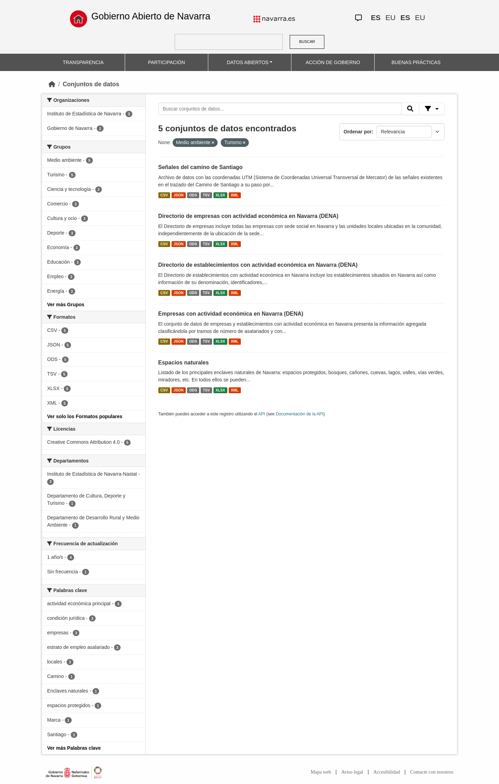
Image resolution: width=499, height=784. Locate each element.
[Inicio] (52, 84)
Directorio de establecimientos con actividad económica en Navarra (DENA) (258, 265)
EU (390, 17)
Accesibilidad (386, 772)
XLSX (220, 195)
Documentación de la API (300, 414)
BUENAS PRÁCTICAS (416, 62)
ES (375, 17)
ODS (193, 195)
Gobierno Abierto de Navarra (150, 16)
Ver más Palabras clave (74, 748)
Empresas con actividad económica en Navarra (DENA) (231, 314)
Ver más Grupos (65, 304)
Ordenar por (358, 131)
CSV (164, 195)
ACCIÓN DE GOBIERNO (333, 62)
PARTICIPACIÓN (166, 62)
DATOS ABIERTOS (248, 62)
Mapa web (321, 772)
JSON (179, 195)
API (261, 414)
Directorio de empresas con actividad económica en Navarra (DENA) (248, 216)
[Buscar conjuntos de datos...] (280, 109)
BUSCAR (307, 41)
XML (234, 195)
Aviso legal (352, 772)
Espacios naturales (183, 362)
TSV (206, 195)
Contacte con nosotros (431, 772)
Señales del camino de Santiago (200, 167)
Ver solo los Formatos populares (84, 416)
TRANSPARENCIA (83, 62)
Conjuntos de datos (91, 84)
